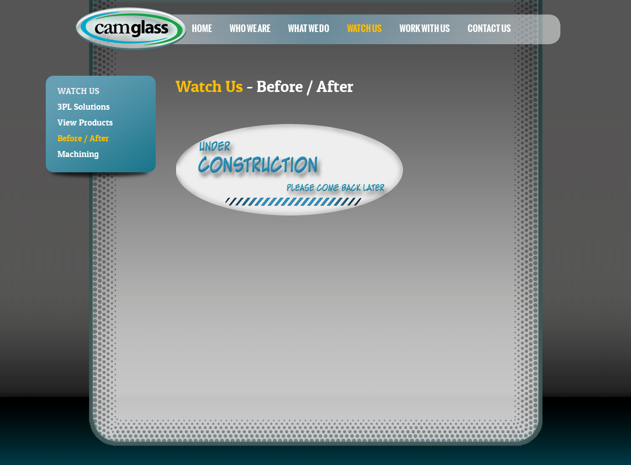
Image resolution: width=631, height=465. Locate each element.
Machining (78, 153)
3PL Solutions (84, 106)
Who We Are (250, 28)
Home (202, 28)
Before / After (83, 138)
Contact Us (489, 28)
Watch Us (364, 28)
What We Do (308, 28)
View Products (85, 122)
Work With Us (424, 28)
